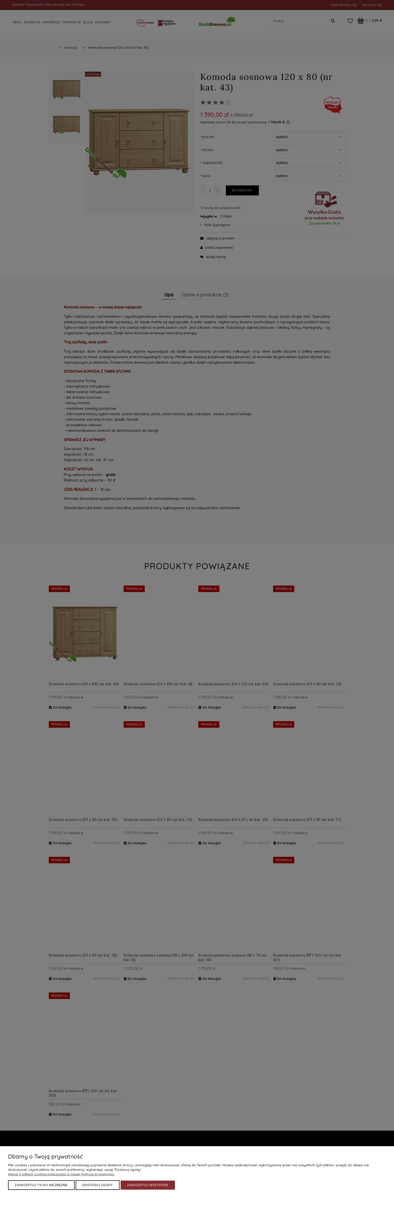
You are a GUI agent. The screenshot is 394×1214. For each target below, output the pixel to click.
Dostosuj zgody (97, 1185)
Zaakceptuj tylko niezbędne (41, 1185)
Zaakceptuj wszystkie (148, 1185)
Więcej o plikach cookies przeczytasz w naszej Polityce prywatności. (61, 1174)
